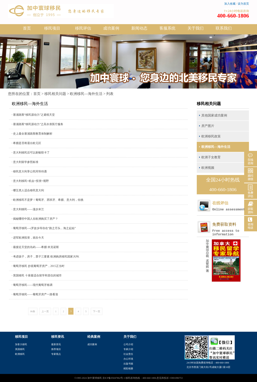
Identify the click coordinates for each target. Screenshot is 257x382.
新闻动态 (139, 30)
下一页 (96, 311)
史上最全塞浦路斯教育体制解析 (32, 133)
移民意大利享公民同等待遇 (30, 171)
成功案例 (111, 30)
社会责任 (128, 354)
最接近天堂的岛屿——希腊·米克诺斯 (36, 247)
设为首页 (243, 3)
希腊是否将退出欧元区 (27, 143)
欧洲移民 (20, 354)
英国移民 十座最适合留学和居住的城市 (37, 275)
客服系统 (167, 28)
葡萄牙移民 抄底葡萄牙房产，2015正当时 (38, 266)
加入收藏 (230, 3)
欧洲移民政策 (211, 136)
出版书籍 (128, 363)
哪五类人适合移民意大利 (28, 190)
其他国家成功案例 (214, 115)
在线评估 (230, 206)
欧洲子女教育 (211, 157)
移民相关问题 (55, 94)
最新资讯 (56, 344)
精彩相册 (128, 368)
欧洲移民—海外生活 (86, 94)
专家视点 (56, 354)
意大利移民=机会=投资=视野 (31, 180)
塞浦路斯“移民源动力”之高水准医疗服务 (38, 124)
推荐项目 (56, 349)
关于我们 (196, 30)
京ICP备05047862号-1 (113, 378)
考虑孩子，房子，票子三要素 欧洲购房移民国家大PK (46, 256)
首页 (27, 28)
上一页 (45, 311)
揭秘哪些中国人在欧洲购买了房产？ (35, 218)
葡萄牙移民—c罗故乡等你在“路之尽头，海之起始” (44, 228)
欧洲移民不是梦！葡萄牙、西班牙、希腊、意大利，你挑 (48, 199)
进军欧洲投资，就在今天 (28, 237)
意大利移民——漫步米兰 (28, 209)
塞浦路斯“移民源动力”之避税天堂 (34, 114)
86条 (32, 311)
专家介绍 (128, 349)
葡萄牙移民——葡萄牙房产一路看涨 (35, 294)
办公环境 (128, 358)
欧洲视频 (207, 167)
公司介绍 (128, 344)
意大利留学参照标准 (25, 162)
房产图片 (207, 126)
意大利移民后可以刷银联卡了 (31, 152)
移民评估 (83, 30)
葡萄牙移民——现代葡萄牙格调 (32, 284)
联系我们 (224, 28)
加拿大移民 (21, 344)
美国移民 (20, 349)
